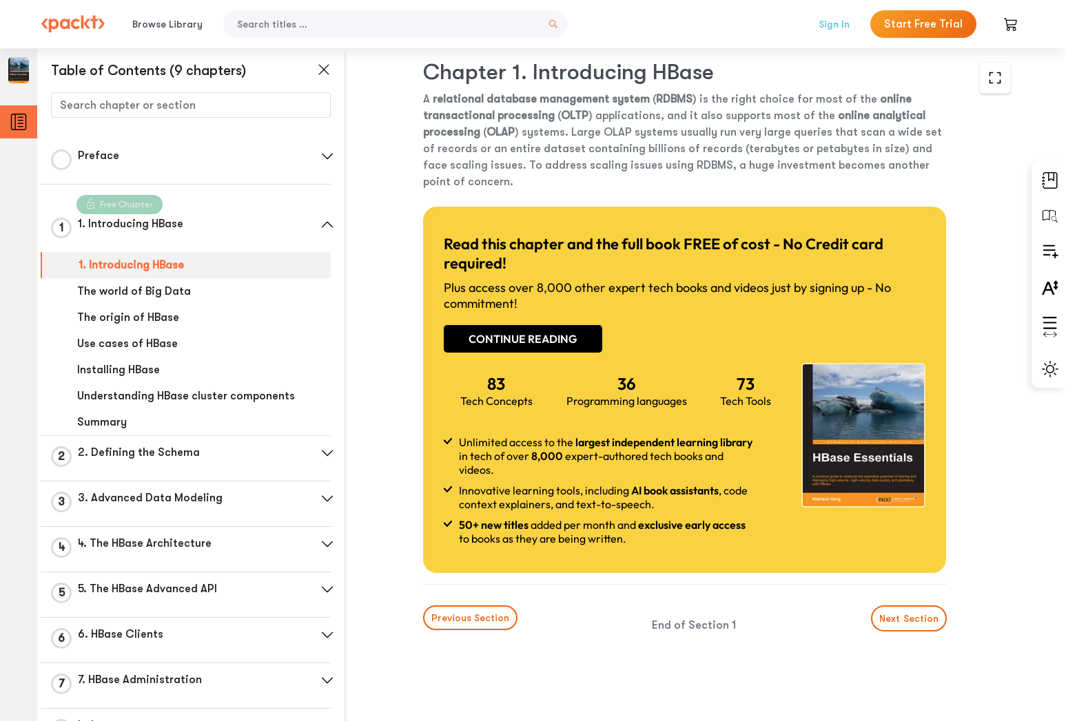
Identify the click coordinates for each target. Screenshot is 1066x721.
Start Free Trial (923, 24)
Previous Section (470, 617)
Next (908, 618)
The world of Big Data (134, 291)
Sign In (834, 24)
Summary (102, 422)
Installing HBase (118, 370)
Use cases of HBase (127, 343)
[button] (327, 156)
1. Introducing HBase (131, 265)
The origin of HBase (128, 317)
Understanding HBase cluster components (186, 396)
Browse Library (167, 24)
